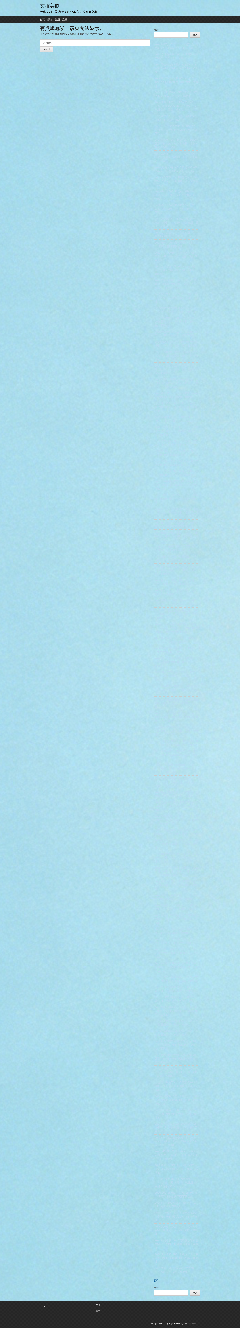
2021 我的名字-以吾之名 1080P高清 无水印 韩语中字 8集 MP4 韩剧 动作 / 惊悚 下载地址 (176, 857)
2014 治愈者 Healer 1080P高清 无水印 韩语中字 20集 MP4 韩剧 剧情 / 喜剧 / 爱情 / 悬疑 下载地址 (176, 143)
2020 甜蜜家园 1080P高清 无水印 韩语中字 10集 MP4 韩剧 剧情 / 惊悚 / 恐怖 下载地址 (176, 1100)
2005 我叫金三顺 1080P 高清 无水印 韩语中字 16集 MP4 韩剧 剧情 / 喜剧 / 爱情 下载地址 (176, 820)
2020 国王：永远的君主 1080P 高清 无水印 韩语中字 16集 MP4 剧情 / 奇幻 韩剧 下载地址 (176, 536)
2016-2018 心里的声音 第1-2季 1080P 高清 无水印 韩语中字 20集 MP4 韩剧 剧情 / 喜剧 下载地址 (177, 717)
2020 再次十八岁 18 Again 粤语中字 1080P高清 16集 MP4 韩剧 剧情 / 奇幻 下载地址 (176, 195)
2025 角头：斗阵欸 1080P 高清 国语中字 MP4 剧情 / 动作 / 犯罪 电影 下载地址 (176, 885)
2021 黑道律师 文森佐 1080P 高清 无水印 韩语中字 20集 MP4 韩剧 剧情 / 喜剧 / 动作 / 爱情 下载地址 (176, 871)
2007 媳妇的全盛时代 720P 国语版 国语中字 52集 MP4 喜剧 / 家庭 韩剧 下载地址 (177, 703)
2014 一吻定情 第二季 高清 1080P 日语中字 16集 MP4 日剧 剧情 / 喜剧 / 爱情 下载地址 (176, 485)
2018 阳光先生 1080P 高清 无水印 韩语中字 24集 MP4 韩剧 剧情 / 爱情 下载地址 (176, 512)
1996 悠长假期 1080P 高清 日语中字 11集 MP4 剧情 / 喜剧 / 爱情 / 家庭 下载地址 (176, 407)
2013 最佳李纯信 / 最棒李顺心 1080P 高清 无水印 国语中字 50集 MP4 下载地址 (176, 82)
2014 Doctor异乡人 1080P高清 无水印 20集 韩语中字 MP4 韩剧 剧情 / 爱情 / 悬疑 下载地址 (176, 321)
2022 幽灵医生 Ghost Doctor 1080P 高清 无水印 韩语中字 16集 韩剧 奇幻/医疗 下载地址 (176, 431)
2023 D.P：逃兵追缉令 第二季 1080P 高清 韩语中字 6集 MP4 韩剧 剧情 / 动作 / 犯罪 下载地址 (176, 1141)
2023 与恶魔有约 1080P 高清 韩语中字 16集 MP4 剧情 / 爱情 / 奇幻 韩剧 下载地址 (176, 355)
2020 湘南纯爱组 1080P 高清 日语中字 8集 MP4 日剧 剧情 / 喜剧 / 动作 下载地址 (176, 676)
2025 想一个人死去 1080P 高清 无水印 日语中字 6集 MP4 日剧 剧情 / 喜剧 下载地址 (176, 662)
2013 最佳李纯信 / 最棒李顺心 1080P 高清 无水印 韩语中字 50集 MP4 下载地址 (176, 68)
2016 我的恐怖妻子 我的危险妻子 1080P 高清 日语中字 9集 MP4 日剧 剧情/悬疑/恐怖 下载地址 (176, 782)
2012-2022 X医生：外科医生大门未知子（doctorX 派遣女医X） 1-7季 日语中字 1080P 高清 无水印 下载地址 (176, 628)
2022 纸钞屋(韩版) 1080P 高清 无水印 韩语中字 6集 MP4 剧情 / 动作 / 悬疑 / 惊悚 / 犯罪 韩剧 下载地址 (176, 284)
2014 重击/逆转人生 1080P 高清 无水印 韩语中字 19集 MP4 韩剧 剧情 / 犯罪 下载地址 (176, 130)
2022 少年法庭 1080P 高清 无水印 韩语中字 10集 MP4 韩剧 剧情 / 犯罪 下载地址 (176, 1258)
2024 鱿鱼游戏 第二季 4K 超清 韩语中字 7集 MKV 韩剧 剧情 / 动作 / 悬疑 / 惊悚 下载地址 (176, 369)
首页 (42, 19)
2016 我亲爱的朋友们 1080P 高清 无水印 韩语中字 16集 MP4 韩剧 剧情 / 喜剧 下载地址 (176, 953)
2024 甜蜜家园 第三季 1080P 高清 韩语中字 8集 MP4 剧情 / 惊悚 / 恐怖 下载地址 (176, 1113)
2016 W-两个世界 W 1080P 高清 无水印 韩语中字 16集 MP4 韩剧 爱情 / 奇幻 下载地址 (176, 967)
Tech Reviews (190, 1323)
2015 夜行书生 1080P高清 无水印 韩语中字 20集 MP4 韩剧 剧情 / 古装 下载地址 (176, 298)
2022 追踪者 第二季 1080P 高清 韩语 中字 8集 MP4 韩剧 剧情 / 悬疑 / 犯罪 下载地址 (177, 270)
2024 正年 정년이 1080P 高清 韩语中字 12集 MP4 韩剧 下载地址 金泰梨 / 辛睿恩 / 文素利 (176, 157)
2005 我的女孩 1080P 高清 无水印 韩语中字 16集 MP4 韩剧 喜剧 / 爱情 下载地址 (176, 844)
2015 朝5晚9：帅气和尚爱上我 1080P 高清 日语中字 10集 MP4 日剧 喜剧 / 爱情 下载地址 (176, 222)
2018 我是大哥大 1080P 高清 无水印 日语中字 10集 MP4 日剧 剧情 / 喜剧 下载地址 (176, 806)
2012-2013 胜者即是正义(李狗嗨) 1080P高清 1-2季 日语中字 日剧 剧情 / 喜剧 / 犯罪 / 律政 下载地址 (176, 1182)
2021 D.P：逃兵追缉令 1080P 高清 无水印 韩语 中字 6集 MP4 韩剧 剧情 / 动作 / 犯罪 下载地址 (176, 1155)
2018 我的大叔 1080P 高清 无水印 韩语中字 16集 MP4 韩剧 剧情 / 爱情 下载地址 (176, 755)
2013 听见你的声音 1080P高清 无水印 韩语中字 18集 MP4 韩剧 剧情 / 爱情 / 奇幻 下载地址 (176, 1058)
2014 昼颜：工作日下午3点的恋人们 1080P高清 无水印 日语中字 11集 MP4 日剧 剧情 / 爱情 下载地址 (175, 106)
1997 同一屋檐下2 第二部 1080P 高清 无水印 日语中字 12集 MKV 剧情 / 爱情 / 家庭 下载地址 (176, 1072)
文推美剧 (50, 6)
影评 (49, 19)
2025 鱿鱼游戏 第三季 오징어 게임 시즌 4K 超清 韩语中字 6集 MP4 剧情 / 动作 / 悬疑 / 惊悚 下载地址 (176, 383)
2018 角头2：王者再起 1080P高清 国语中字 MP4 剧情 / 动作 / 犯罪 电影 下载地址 (176, 919)
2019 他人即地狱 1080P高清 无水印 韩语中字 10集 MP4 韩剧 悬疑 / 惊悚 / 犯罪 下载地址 (176, 1011)
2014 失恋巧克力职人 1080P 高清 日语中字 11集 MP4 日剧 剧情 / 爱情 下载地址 (176, 1230)
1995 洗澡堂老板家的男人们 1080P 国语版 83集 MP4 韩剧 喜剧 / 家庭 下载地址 (176, 731)
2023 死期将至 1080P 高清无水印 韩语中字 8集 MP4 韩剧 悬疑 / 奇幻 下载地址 (176, 1216)
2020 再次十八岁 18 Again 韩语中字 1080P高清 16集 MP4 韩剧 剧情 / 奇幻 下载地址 (176, 209)
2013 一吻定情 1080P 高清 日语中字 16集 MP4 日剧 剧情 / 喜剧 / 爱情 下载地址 (176, 499)
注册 (64, 19)
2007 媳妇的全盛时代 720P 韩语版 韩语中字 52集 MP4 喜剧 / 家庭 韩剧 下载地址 (177, 689)
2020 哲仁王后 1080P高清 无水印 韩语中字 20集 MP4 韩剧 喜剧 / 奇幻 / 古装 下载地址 (176, 181)
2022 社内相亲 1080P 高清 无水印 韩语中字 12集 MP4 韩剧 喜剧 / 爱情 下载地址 (176, 1244)
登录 (156, 1280)
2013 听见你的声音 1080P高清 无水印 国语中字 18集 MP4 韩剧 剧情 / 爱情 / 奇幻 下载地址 (176, 1045)
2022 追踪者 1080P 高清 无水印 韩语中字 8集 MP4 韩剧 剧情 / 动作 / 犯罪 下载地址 (176, 256)
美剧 (57, 19)
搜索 (156, 30)
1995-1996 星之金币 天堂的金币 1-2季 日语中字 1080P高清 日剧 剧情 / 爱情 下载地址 (176, 614)
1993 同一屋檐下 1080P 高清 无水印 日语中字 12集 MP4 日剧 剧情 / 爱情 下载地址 (176, 1086)
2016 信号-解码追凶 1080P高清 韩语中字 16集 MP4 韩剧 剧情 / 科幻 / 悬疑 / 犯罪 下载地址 (176, 570)
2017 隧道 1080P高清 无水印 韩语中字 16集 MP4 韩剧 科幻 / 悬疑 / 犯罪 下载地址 (176, 1169)
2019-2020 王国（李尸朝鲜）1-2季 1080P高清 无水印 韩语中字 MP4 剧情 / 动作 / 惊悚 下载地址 (176, 768)
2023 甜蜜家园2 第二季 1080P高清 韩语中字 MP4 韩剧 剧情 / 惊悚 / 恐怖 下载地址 (176, 1127)
